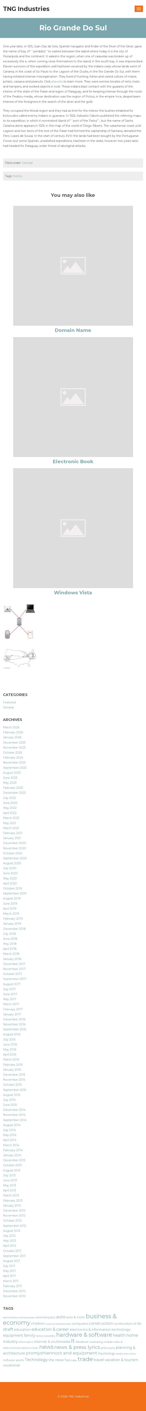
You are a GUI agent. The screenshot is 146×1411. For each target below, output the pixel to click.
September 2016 (14, 1029)
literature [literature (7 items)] (81, 1342)
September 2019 (14, 893)
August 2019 (12, 898)
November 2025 (14, 747)
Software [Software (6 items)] (9, 1360)
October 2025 (12, 752)
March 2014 (11, 1145)
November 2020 (14, 848)
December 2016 (14, 1019)
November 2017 (14, 969)
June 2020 (10, 873)
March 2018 (11, 954)
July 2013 (9, 1175)
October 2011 (12, 1251)
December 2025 (14, 742)
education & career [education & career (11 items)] (50, 1329)
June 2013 (10, 1180)
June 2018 (10, 939)
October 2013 (12, 1165)
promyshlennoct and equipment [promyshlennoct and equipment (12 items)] (61, 1352)
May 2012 (9, 1241)
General (27, 163)
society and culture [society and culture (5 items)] (126, 1353)
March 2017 (11, 1004)
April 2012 (9, 1246)
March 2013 (11, 1195)
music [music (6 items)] (34, 1347)
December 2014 (14, 1110)
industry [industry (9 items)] (10, 1341)
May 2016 (9, 1049)
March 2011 (11, 1281)
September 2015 (14, 1090)
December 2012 (14, 1210)
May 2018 (10, 944)
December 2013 (14, 1160)
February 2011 (12, 1286)
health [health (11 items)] (119, 1335)
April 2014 (9, 1140)
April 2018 (10, 949)
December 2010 (14, 1291)
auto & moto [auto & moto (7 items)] (75, 1317)
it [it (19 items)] (73, 1340)
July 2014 (9, 1130)
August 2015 (11, 1095)
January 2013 (12, 1205)
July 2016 (9, 1039)
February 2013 (13, 1200)
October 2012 (12, 1220)
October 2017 (12, 974)
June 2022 (10, 803)
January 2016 (12, 1069)
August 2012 (11, 1231)
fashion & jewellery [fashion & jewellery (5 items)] (45, 1336)
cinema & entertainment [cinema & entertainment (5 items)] (58, 1324)
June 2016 (10, 1044)
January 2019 (12, 923)
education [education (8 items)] (22, 1329)
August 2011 (11, 1261)
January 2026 (12, 737)
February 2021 (13, 833)
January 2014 (12, 1155)
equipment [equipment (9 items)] (13, 1335)
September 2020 (15, 858)
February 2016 (13, 1064)
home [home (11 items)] (132, 1335)
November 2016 (14, 1024)
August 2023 (12, 773)
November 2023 (14, 762)
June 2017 (10, 994)
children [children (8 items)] (38, 1323)
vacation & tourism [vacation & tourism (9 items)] (121, 1360)
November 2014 (14, 1115)
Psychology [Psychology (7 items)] (106, 1353)
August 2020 (12, 863)
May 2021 (9, 823)
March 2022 (11, 818)
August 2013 (11, 1170)
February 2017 (13, 1009)
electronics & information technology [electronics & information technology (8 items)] (100, 1329)
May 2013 (9, 1185)
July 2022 (9, 798)
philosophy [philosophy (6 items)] (108, 1347)
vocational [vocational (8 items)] (11, 1365)
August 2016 (11, 1034)
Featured (9, 702)
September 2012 (14, 1226)
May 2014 (9, 1135)
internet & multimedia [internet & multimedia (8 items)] (52, 1342)
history (17, 176)
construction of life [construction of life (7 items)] (127, 1323)
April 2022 (10, 813)
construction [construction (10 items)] (101, 1323)
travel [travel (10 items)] (99, 1359)
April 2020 (10, 883)
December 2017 (14, 964)
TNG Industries (26, 9)
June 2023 (10, 778)
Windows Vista (73, 592)
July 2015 (9, 1100)
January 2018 (12, 959)
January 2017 (12, 1014)
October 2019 (12, 888)
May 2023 (10, 783)
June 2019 (10, 903)
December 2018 (14, 929)
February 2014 (13, 1150)
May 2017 (9, 999)
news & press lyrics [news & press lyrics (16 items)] (77, 1347)
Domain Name (73, 330)
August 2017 (12, 984)
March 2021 (11, 828)
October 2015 (12, 1084)
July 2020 (9, 868)
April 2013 (9, 1190)
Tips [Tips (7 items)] (67, 1360)
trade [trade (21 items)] (85, 1358)
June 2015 (10, 1105)
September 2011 (14, 1256)
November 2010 (14, 1296)
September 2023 (15, 768)
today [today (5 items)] (74, 1360)
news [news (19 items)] (46, 1346)
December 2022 (14, 793)
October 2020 (13, 853)
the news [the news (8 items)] (56, 1360)
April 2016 (9, 1054)
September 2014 (14, 1120)
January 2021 (12, 838)
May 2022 (10, 808)
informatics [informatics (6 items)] (26, 1341)
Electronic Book (73, 461)
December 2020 (14, 843)
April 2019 (9, 908)
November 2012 (14, 1215)
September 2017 (14, 979)
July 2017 (9, 989)
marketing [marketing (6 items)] (96, 1341)
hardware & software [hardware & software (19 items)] (84, 1334)
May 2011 (9, 1271)
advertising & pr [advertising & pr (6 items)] (45, 1317)
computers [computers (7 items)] (80, 1323)
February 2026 (13, 732)
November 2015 (14, 1079)
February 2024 (13, 757)
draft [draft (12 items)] (8, 1329)
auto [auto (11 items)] (61, 1316)
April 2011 (9, 1276)
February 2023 (13, 788)
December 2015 (14, 1074)
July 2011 (9, 1266)
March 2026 (11, 727)
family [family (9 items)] (29, 1335)
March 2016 (11, 1059)
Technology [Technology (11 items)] (36, 1359)
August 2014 (12, 1125)
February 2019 (13, 918)
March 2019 (11, 913)
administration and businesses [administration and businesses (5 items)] (19, 1317)
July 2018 (9, 934)
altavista (57, 81)
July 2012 (9, 1236)
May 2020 (10, 878)
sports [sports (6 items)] (20, 1360)
